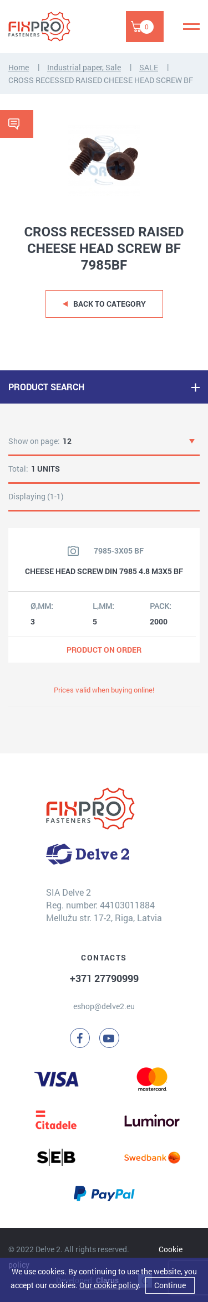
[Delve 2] (47, 26)
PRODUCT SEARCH (46, 386)
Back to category (109, 303)
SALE (148, 67)
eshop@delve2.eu (104, 1006)
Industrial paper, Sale (84, 67)
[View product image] (73, 550)
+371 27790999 (104, 978)
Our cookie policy (109, 1285)
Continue (170, 1285)
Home (18, 67)
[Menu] (191, 26)
